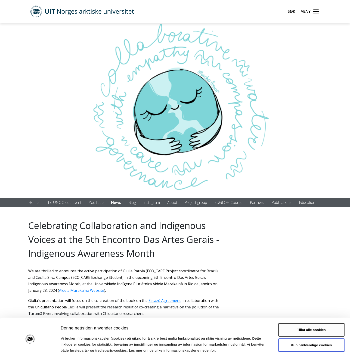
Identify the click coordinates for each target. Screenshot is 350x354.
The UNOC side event (63, 202)
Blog (132, 202)
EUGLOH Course (228, 202)
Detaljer (246, 345)
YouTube (96, 202)
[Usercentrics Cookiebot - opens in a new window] (30, 345)
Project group (196, 202)
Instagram (151, 202)
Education (307, 202)
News (116, 202)
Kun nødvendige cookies (311, 324)
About (172, 202)
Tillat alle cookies (311, 309)
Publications (281, 202)
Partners (257, 202)
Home (33, 202)
